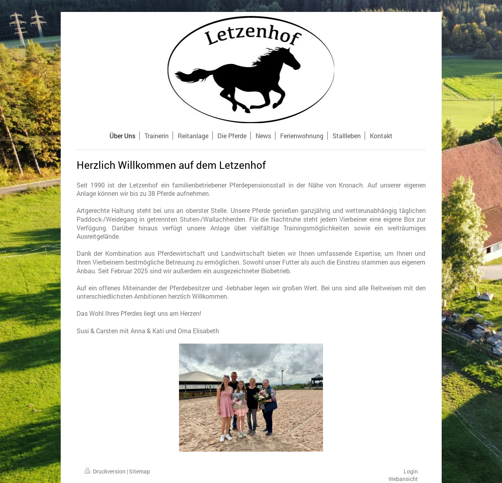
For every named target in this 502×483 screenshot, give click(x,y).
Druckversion (106, 471)
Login (411, 471)
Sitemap (139, 471)
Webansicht (403, 479)
